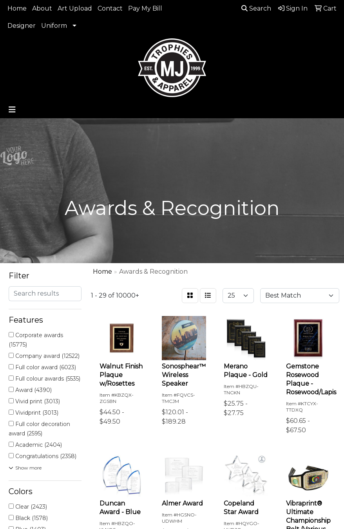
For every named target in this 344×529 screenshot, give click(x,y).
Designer (21, 25)
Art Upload (75, 8)
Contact (110, 8)
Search (256, 8)
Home (17, 8)
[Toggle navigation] (12, 109)
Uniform (54, 25)
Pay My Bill (145, 8)
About (42, 8)
